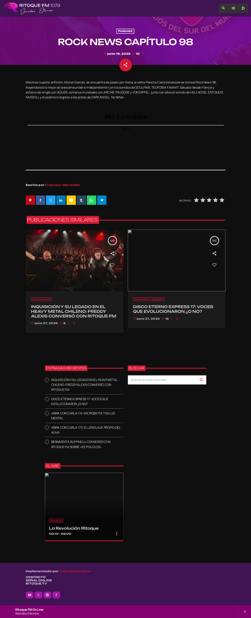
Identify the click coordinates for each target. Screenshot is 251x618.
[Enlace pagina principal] (32, 8)
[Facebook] (56, 595)
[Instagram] (47, 595)
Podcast (125, 31)
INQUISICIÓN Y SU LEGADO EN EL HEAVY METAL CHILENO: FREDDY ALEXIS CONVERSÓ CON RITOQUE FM (84, 385)
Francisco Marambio (62, 185)
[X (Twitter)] (38, 595)
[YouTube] (29, 595)
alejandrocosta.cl (75, 571)
